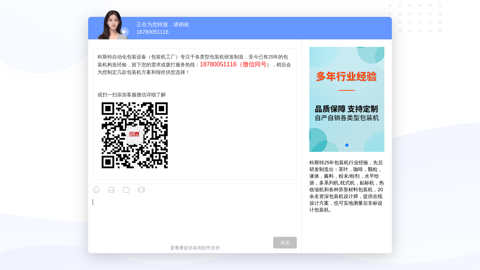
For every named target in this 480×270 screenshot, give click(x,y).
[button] (346, 145)
